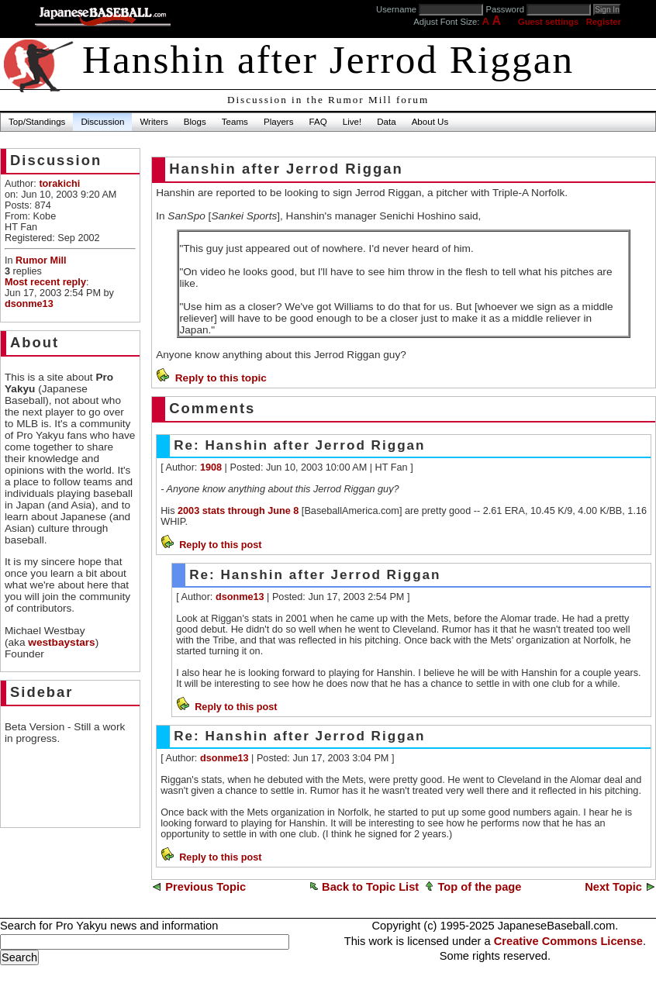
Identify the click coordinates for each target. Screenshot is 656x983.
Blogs (195, 121)
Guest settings (548, 21)
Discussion (102, 121)
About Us (430, 121)
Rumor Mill (41, 260)
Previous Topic (205, 887)
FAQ (318, 121)
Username (396, 9)
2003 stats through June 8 (238, 510)
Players (279, 121)
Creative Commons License (568, 941)
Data (386, 121)
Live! (352, 121)
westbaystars (61, 642)
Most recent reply (45, 282)
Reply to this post (220, 545)
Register (603, 21)
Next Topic (613, 887)
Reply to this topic (221, 378)
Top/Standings (37, 121)
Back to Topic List (370, 887)
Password (504, 9)
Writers (153, 121)
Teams (235, 121)
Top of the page (479, 887)
